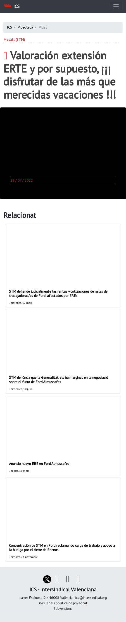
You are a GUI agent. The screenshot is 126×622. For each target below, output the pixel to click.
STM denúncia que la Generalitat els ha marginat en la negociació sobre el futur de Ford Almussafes (58, 379)
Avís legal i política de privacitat (63, 603)
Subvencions (63, 608)
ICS (9, 27)
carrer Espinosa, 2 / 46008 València (46, 597)
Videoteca (25, 27)
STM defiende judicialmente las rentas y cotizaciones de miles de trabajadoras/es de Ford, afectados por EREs (58, 293)
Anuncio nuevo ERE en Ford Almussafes (39, 463)
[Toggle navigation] (116, 6)
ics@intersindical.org (91, 597)
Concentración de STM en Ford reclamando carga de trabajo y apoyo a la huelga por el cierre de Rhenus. (62, 547)
